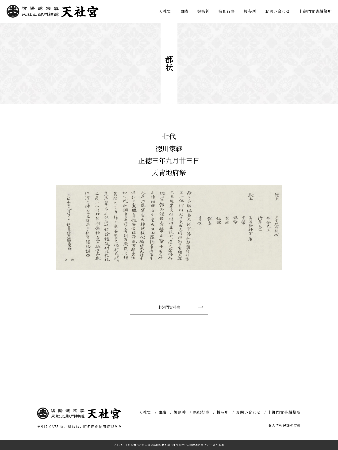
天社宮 (165, 11)
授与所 (250, 11)
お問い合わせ (277, 11)
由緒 (184, 11)
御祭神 (203, 11)
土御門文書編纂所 (315, 11)
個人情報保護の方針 (284, 425)
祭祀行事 (227, 11)
